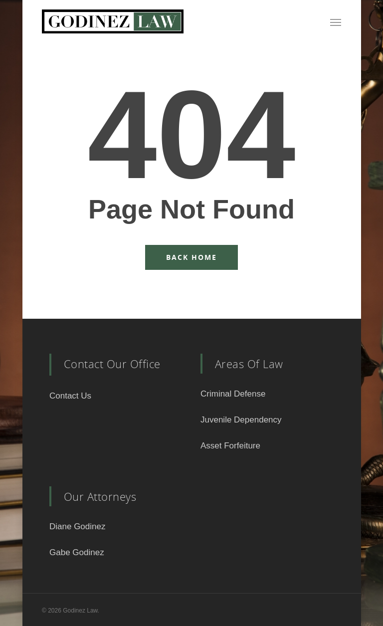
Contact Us (70, 396)
